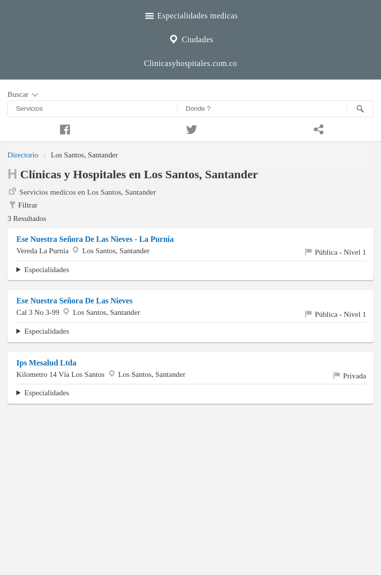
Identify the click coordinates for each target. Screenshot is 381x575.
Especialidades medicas (190, 14)
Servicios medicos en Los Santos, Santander (81, 191)
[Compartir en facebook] (63, 128)
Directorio (22, 154)
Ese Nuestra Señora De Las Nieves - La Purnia (95, 239)
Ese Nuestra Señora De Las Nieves (74, 300)
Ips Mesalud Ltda (46, 363)
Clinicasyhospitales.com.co (190, 63)
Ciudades (190, 38)
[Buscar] (360, 109)
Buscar (23, 95)
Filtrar (22, 205)
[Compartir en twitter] (190, 128)
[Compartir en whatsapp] (317, 128)
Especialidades (46, 269)
